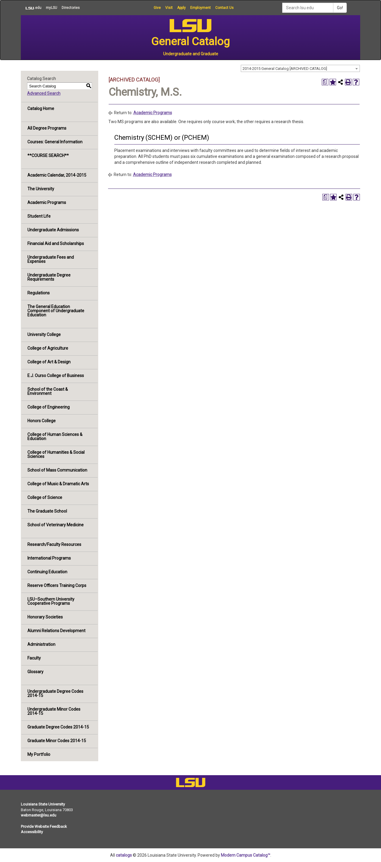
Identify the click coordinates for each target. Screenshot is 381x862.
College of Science (44, 497)
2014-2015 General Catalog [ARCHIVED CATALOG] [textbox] (285, 68)
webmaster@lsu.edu (38, 815)
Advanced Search (43, 93)
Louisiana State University (43, 804)
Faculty (34, 658)
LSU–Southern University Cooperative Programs (50, 601)
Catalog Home (40, 108)
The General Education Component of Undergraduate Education (55, 310)
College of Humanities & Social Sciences (56, 454)
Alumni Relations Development (56, 630)
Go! (340, 7)
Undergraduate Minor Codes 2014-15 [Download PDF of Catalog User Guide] (53, 711)
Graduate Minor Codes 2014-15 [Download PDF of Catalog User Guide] (56, 740)
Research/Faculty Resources (54, 544)
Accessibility (32, 832)
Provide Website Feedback (44, 826)
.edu (31, 7)
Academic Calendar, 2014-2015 (56, 175)
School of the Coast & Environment (47, 391)
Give (157, 8)
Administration (41, 644)
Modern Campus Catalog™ (245, 855)
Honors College (41, 420)
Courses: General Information (54, 141)
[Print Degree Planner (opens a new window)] (325, 82)
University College (44, 334)
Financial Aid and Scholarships (55, 243)
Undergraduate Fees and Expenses (50, 259)
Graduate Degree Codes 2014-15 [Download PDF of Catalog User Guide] (58, 727)
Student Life (39, 216)
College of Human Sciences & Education (54, 436)
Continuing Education (47, 571)
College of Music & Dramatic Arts (58, 483)
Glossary (35, 671)
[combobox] (300, 68)
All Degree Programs (46, 128)
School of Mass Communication (57, 470)
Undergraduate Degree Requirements (49, 277)
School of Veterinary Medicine (55, 524)
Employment (200, 8)
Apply (181, 8)
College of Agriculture (47, 348)
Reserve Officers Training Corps (56, 585)
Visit (169, 8)
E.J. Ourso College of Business (55, 375)
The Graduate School (47, 511)
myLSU (51, 8)
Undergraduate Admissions (53, 229)
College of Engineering (48, 407)
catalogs (124, 855)
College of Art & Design (49, 361)
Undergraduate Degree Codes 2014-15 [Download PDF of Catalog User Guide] (55, 693)
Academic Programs (46, 202)
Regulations (38, 293)
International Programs (49, 558)
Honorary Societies (45, 617)
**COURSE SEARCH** (48, 155)
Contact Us (224, 8)
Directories (71, 8)
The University (40, 188)
